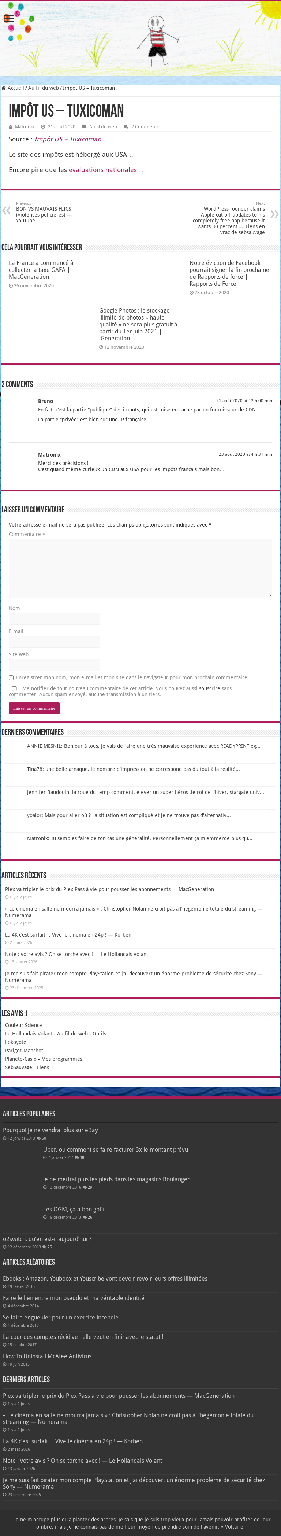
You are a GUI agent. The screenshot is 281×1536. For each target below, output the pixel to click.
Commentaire (27, 534)
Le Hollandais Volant (28, 1034)
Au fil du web (43, 88)
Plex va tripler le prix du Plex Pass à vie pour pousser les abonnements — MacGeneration (109, 889)
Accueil (12, 88)
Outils (99, 1034)
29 (90, 1187)
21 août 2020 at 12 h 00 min (244, 400)
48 (82, 1157)
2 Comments (145, 126)
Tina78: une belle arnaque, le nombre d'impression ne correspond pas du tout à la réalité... (133, 769)
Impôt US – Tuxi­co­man (67, 139)
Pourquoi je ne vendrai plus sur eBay (50, 1130)
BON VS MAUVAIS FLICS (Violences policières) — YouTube (53, 212)
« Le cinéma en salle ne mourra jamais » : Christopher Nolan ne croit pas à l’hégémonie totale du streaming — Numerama (128, 1418)
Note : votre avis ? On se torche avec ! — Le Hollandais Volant (76, 954)
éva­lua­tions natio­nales (103, 170)
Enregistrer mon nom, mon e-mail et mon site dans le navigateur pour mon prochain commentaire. (132, 677)
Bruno (45, 401)
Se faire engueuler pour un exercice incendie (61, 1317)
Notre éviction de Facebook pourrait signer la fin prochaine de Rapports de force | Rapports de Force (229, 273)
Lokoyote (15, 1042)
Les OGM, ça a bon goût (74, 1209)
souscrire (209, 688)
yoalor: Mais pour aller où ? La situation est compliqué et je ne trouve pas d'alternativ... (129, 815)
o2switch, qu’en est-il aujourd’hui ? (47, 1239)
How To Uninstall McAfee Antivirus (47, 1356)
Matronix (24, 126)
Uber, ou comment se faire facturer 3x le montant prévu (115, 1149)
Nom (14, 608)
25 (50, 1247)
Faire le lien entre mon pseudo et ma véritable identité (74, 1298)
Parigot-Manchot (24, 1050)
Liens (43, 1067)
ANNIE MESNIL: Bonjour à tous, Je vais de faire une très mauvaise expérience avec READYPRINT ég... (144, 746)
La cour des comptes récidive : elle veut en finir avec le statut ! (83, 1336)
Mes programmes (61, 1059)
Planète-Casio (21, 1059)
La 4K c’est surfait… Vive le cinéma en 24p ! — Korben (68, 935)
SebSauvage (18, 1067)
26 (90, 1217)
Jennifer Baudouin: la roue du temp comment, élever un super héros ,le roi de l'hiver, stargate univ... (145, 792)
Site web (19, 654)
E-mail (16, 631)
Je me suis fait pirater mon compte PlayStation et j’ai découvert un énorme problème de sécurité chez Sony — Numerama (134, 1483)
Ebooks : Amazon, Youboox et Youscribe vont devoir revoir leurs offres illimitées (105, 1278)
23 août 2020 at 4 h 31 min (245, 454)
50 (44, 1138)
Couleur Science (23, 1025)
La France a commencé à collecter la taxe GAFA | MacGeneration (41, 269)
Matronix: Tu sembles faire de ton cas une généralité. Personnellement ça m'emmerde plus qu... (139, 838)
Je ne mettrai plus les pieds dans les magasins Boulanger (116, 1179)
